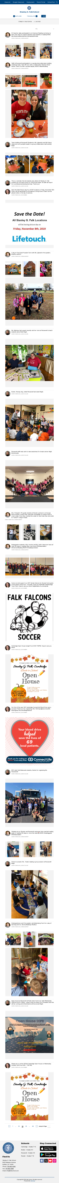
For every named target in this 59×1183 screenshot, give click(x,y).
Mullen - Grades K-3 (27, 1150)
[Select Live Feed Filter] (44, 29)
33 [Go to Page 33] (19, 1126)
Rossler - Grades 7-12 (27, 1156)
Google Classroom (18, 2)
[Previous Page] (9, 1126)
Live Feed (38, 21)
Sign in (44, 16)
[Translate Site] (32, 16)
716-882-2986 (9, 1168)
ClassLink (7, 2)
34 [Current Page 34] (22, 1126)
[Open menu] (17, 16)
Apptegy (33, 1180)
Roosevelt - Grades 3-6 (28, 1153)
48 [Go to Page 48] (33, 1126)
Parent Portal (41, 2)
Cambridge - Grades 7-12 (28, 1147)
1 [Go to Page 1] (12, 1126)
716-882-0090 (11, 1166)
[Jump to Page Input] (49, 1126)
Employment (30, 2)
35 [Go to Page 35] (26, 1126)
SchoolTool (51, 2)
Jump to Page (43, 1126)
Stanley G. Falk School (25, 21)
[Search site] (57, 2)
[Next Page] (37, 1126)
